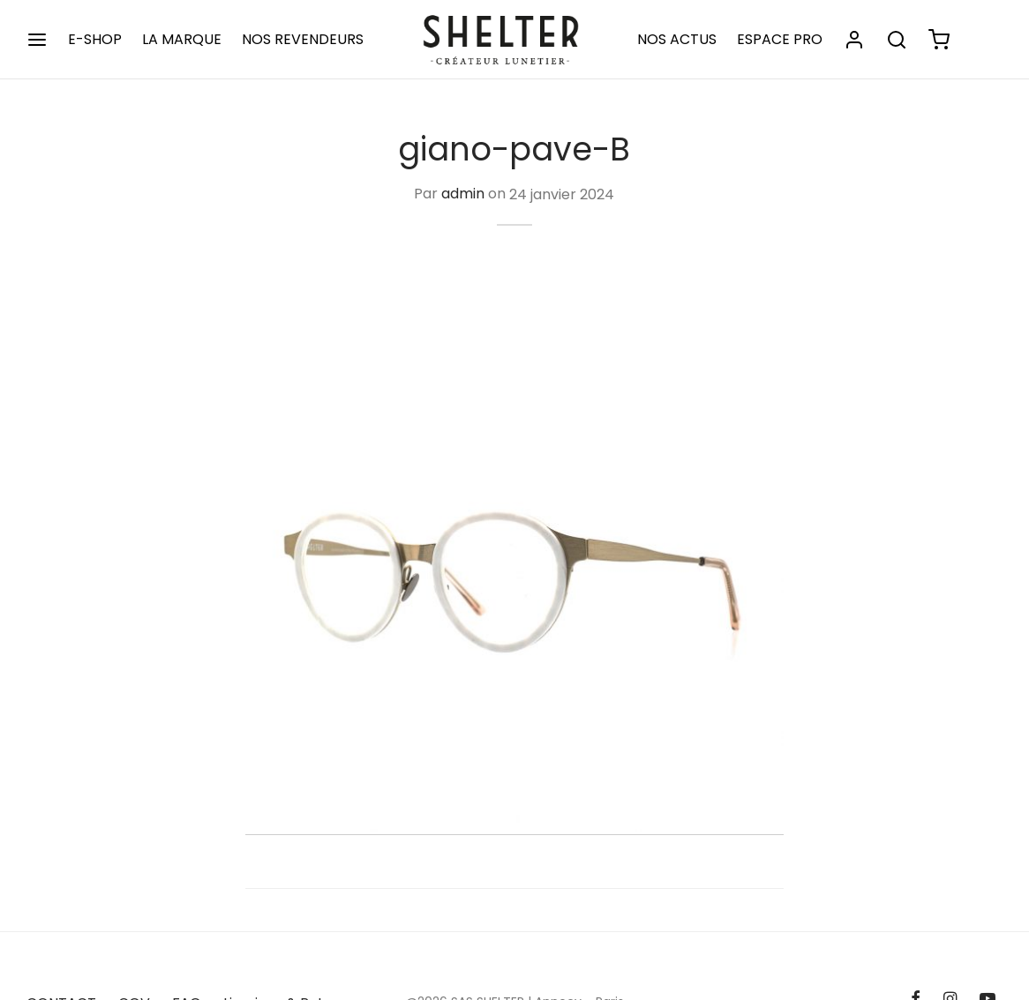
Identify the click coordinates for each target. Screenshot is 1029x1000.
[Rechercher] (896, 39)
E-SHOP (95, 39)
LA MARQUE (182, 39)
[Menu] (37, 40)
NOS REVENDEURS (303, 39)
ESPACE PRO (779, 39)
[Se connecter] (854, 39)
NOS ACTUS (677, 39)
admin (462, 194)
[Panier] (939, 39)
